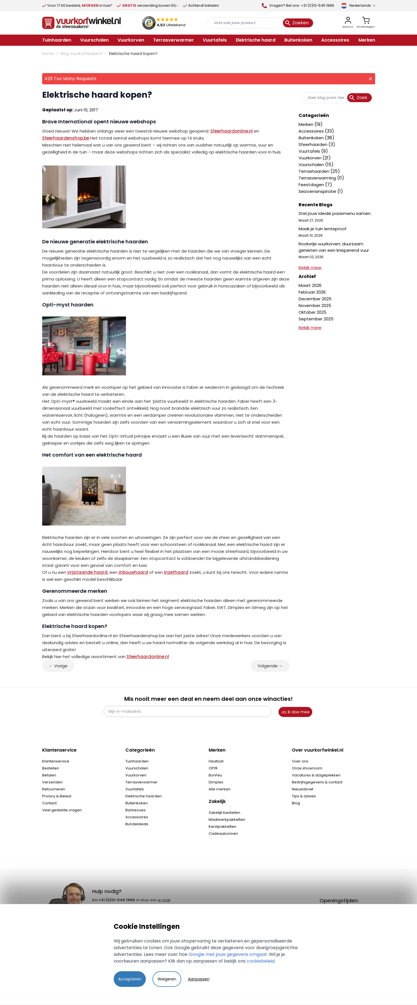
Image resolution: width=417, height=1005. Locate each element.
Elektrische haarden (143, 796)
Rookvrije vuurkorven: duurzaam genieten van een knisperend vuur (334, 247)
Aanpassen (198, 979)
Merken (306, 124)
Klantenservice (55, 761)
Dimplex (216, 782)
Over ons (300, 761)
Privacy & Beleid (56, 796)
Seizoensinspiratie (318, 191)
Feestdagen (312, 185)
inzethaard (176, 572)
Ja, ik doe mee (295, 712)
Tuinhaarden (137, 761)
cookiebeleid (261, 961)
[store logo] (81, 23)
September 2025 (316, 319)
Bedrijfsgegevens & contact (317, 782)
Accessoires (312, 131)
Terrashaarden (314, 171)
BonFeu (215, 775)
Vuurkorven (311, 158)
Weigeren (167, 979)
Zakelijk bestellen (224, 812)
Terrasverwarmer (141, 782)
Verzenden (52, 782)
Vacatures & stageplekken (316, 775)
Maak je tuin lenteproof (323, 229)
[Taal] (358, 5)
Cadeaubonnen (223, 833)
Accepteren (129, 979)
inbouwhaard (133, 572)
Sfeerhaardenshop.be (65, 138)
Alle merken (219, 789)
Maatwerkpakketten (227, 819)
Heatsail (216, 761)
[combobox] (337, 97)
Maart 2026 (310, 285)
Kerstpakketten (222, 826)
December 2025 (315, 299)
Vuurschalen (312, 164)
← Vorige (58, 666)
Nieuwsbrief (302, 789)
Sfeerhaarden (313, 144)
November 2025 (315, 305)
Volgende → (270, 666)
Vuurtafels (310, 151)
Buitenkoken (312, 138)
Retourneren (53, 789)
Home (48, 53)
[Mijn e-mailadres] (187, 711)
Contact (49, 803)
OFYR (213, 768)
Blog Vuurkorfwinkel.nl (81, 53)
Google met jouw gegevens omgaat (228, 954)
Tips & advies (304, 796)
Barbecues (135, 810)
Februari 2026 (312, 292)
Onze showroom (307, 768)
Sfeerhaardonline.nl (231, 131)
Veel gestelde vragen (62, 810)
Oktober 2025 (313, 312)
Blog (296, 803)
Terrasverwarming (318, 178)
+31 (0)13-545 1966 (117, 900)
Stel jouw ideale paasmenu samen (335, 213)
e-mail (164, 900)
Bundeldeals (136, 824)
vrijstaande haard (87, 572)
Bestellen (50, 768)
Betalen (49, 775)
